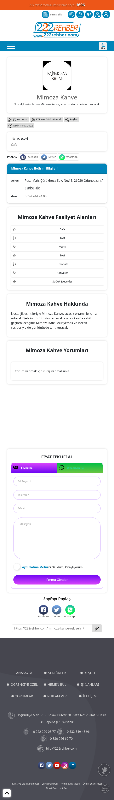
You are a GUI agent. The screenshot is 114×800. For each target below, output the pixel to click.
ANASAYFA (24, 673)
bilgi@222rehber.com (57, 748)
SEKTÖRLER (57, 673)
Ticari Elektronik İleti (57, 788)
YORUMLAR (24, 696)
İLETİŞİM (90, 696)
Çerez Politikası (50, 783)
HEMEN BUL (57, 684)
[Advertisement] (57, 417)
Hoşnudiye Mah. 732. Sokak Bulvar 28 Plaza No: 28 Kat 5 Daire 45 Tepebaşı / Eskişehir (57, 718)
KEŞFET (89, 673)
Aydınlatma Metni (70, 783)
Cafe (14, 145)
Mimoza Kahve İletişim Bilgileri (34, 168)
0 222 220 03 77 (40, 732)
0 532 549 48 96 (73, 732)
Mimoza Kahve (57, 97)
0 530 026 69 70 (57, 739)
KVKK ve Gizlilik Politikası (25, 783)
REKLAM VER (57, 696)
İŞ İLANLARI (90, 684)
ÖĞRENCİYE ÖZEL (24, 684)
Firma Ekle (56, 14)
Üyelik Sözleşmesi (92, 783)
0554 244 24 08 (36, 196)
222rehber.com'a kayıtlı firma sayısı (57, 4)
